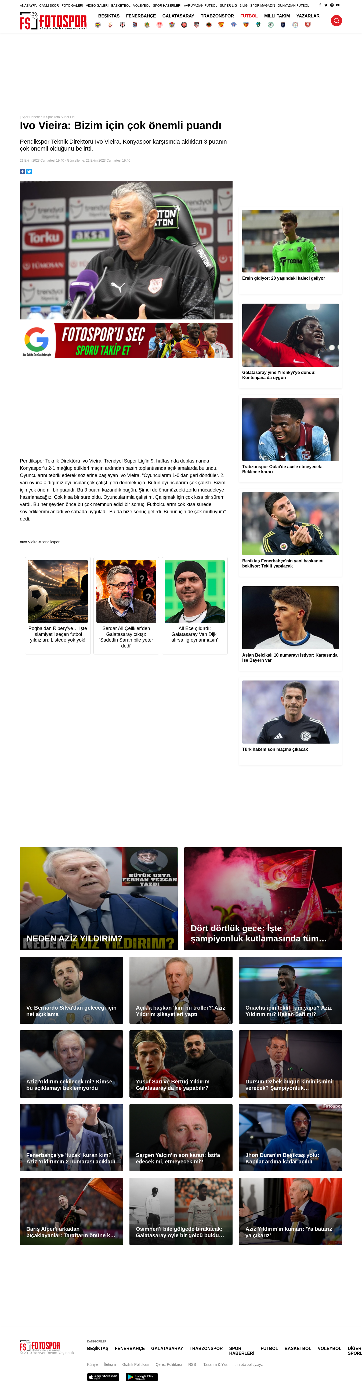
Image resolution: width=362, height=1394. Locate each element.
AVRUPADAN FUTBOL (200, 6)
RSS (192, 1364)
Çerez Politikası (169, 1364)
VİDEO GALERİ (97, 6)
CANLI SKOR (49, 6)
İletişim (110, 1364)
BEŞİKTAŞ (109, 16)
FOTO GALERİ (72, 6)
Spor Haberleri (31, 117)
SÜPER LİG (228, 6)
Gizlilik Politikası (135, 1364)
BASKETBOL (120, 6)
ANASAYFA (28, 6)
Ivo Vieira (30, 542)
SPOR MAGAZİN (262, 6)
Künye (92, 1364)
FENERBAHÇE (141, 16)
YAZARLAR (308, 16)
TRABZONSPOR (217, 16)
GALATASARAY (178, 16)
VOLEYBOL (141, 6)
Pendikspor (50, 542)
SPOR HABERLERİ (167, 6)
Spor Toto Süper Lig (60, 117)
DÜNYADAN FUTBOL (293, 6)
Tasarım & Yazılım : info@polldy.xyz (233, 1364)
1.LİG (244, 6)
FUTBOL (249, 16)
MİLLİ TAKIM (277, 16)
